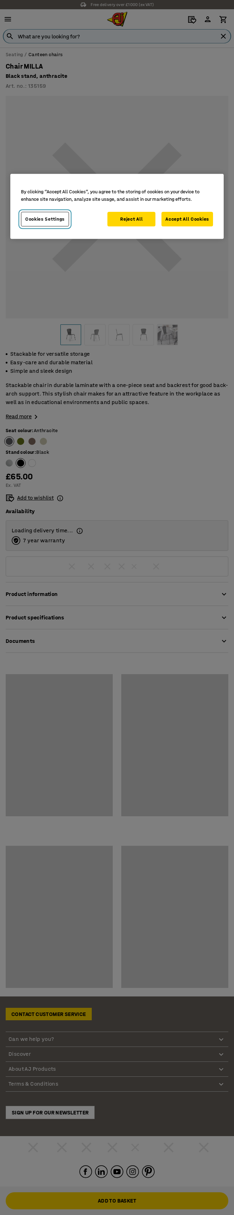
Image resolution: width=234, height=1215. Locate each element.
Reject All (131, 219)
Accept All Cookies (187, 219)
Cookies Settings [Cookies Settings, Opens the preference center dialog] (45, 219)
